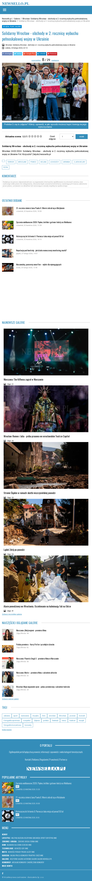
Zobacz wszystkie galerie (12, 614)
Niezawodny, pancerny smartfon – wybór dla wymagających (38, 264)
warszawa (25, 716)
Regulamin (44, 759)
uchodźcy (54, 162)
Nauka (12, 855)
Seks (34, 837)
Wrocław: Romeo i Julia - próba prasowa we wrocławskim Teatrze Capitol (37, 436)
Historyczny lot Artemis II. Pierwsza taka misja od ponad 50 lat (40, 236)
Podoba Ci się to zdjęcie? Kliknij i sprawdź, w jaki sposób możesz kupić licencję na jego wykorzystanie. (45, 125)
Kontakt (28, 759)
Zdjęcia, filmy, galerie (12, 27)
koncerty (28, 725)
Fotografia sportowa (12, 720)
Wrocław (22, 162)
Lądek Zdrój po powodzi (14, 549)
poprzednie (36, 60)
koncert (82, 716)
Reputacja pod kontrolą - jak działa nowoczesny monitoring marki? (41, 250)
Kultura (21, 837)
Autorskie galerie (30, 858)
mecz (64, 720)
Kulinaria (10, 844)
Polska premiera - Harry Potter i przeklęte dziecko (35, 644)
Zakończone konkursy (35, 862)
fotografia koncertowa (12, 725)
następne (55, 60)
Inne (55, 837)
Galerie (17, 19)
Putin (5, 167)
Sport (43, 837)
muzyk (81, 720)
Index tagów (7, 730)
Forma (32, 841)
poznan (73, 716)
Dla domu (18, 844)
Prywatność (53, 759)
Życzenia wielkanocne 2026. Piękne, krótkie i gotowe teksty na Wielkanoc (44, 222)
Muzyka (14, 837)
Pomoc (33, 162)
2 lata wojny (79, 162)
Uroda (27, 841)
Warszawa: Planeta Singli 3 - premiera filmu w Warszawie (37, 658)
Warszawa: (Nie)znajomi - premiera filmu (31, 630)
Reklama (35, 759)
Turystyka (49, 837)
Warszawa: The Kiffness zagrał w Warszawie (23, 379)
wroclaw (52, 716)
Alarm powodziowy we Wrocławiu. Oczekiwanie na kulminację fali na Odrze (37, 606)
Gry (23, 848)
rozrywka (26, 720)
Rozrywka (28, 837)
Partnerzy (63, 759)
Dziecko (25, 844)
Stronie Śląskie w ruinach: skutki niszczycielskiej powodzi (29, 493)
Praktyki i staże (34, 855)
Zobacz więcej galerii (10, 699)
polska (46, 720)
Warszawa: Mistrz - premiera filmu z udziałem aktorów (36, 672)
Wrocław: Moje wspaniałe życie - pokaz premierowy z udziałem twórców (43, 686)
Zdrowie (21, 841)
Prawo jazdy (26, 851)
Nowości (18, 848)
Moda (38, 837)
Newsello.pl (7, 19)
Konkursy (24, 855)
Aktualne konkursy (19, 862)
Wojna (43, 162)
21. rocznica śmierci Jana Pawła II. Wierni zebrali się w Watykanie (40, 208)
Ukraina (66, 162)
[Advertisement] (46, 296)
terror (11, 162)
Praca (18, 855)
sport (15, 716)
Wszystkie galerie (16, 858)
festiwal (55, 720)
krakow (72, 720)
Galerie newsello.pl (44, 858)
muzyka (36, 716)
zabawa (7, 716)
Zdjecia (37, 720)
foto (43, 716)
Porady (18, 851)
